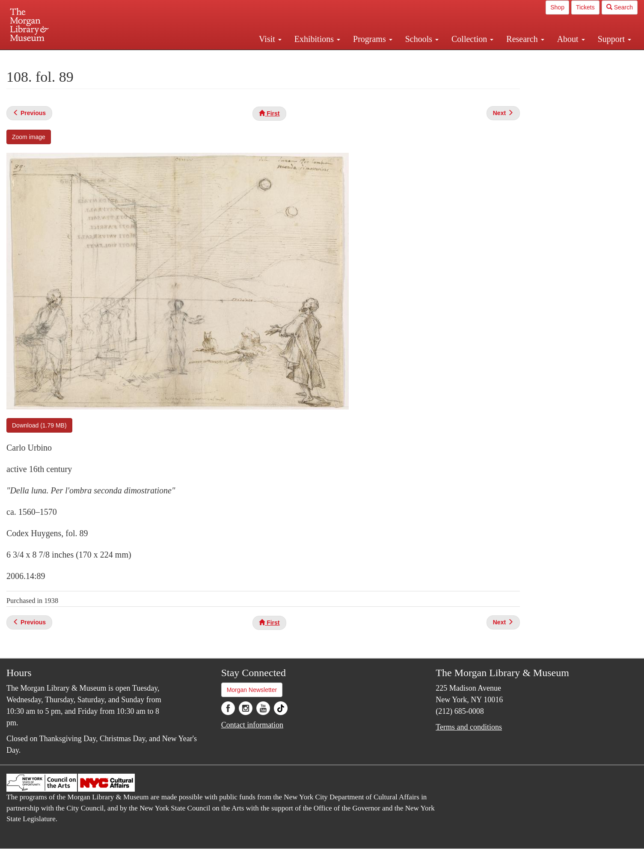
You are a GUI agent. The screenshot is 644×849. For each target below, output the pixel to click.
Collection (472, 39)
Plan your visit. (220, 57)
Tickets (585, 7)
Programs (372, 39)
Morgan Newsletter (252, 689)
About (571, 39)
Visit (270, 39)
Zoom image (28, 137)
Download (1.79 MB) (39, 425)
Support (614, 39)
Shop (557, 7)
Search (619, 7)
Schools (422, 39)
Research (525, 39)
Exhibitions (317, 39)
